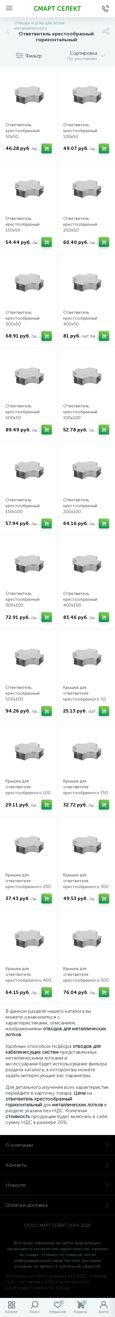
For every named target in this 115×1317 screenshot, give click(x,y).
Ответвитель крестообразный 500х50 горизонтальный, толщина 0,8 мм (23, 417)
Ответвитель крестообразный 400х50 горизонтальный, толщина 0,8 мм (80, 324)
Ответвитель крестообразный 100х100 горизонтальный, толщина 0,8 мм (80, 417)
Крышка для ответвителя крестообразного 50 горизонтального (84, 696)
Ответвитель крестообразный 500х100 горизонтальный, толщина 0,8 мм (23, 699)
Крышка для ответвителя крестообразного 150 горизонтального (85, 789)
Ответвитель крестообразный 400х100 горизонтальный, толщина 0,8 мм (80, 605)
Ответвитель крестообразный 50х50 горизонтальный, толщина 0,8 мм (23, 136)
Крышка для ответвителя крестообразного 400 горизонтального (28, 977)
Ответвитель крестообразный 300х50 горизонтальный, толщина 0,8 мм (23, 324)
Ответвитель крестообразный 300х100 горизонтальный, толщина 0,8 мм (23, 605)
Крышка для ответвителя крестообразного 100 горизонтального (28, 789)
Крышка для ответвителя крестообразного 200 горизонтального (28, 883)
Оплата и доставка (57, 1205)
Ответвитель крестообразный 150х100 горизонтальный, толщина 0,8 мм (23, 511)
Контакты (57, 1165)
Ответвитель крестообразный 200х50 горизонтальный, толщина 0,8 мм (80, 230)
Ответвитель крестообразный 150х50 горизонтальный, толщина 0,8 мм (23, 230)
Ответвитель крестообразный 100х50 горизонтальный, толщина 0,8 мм (80, 136)
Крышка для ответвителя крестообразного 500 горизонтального (86, 977)
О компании (57, 1145)
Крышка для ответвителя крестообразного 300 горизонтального (86, 883)
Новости (57, 1185)
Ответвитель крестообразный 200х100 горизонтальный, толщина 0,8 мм (80, 511)
